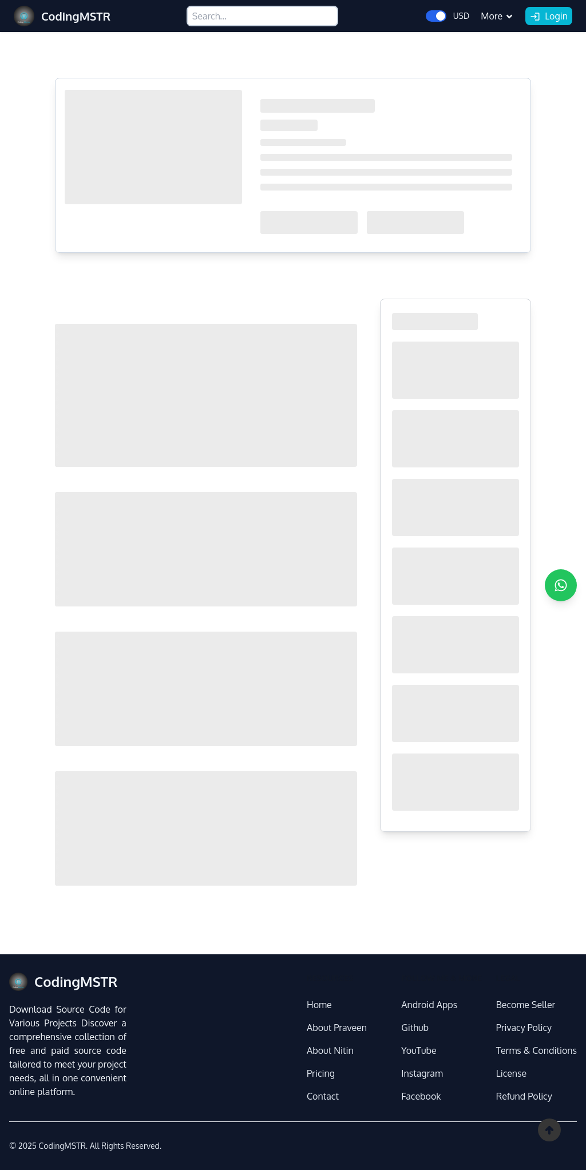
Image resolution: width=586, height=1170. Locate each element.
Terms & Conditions (536, 1050)
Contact (323, 1096)
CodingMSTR (61, 1146)
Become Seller (526, 1004)
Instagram (421, 1073)
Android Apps (429, 1004)
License (511, 1073)
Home (319, 1004)
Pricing (321, 1073)
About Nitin (330, 1050)
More (497, 16)
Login (549, 16)
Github (415, 1027)
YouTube (418, 1050)
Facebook (421, 1096)
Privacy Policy (524, 1027)
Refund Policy (524, 1096)
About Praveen (337, 1027)
